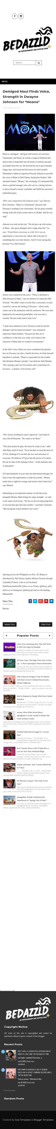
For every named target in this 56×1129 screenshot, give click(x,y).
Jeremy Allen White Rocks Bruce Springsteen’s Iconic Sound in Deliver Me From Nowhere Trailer (33, 715)
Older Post (45, 624)
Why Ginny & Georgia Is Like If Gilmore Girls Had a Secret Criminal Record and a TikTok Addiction (33, 679)
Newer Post (10, 624)
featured (10, 108)
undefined (21, 1064)
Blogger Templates (44, 1119)
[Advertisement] (28, 840)
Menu (5, 81)
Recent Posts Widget (9, 1090)
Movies (17, 108)
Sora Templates (23, 1119)
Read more (30, 1061)
